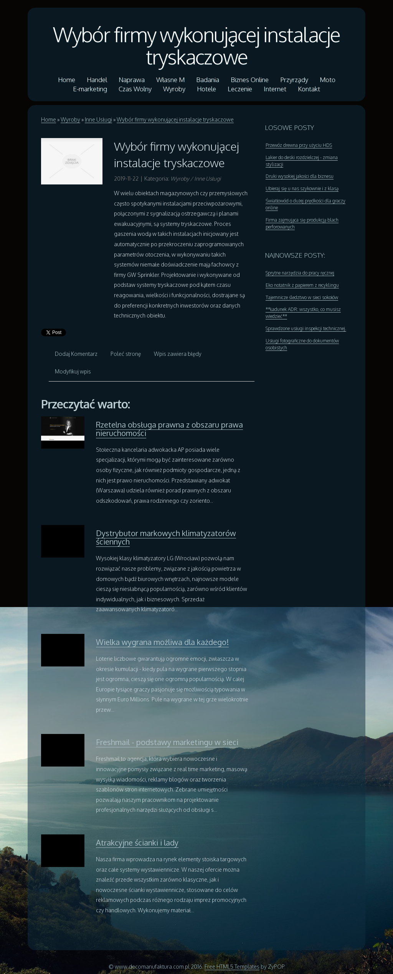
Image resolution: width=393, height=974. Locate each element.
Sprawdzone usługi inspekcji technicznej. (306, 328)
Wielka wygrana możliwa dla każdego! (162, 642)
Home (48, 119)
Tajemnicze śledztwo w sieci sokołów (302, 297)
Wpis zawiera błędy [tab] (177, 353)
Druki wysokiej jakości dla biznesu (300, 176)
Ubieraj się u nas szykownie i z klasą (302, 188)
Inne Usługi (98, 119)
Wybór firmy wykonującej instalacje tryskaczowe (196, 45)
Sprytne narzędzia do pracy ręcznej (300, 273)
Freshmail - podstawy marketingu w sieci (167, 742)
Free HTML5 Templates (232, 966)
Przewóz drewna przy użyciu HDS (299, 145)
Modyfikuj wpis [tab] (73, 371)
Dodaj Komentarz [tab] (76, 353)
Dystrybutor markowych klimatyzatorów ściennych (166, 537)
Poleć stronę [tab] (126, 353)
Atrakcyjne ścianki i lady (137, 842)
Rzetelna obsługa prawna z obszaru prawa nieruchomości (169, 429)
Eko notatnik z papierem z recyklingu (302, 285)
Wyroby (70, 119)
